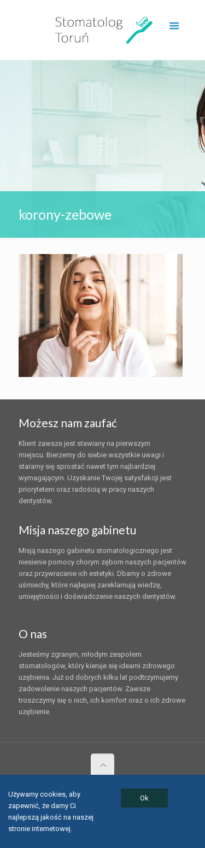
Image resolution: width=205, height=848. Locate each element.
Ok (144, 798)
